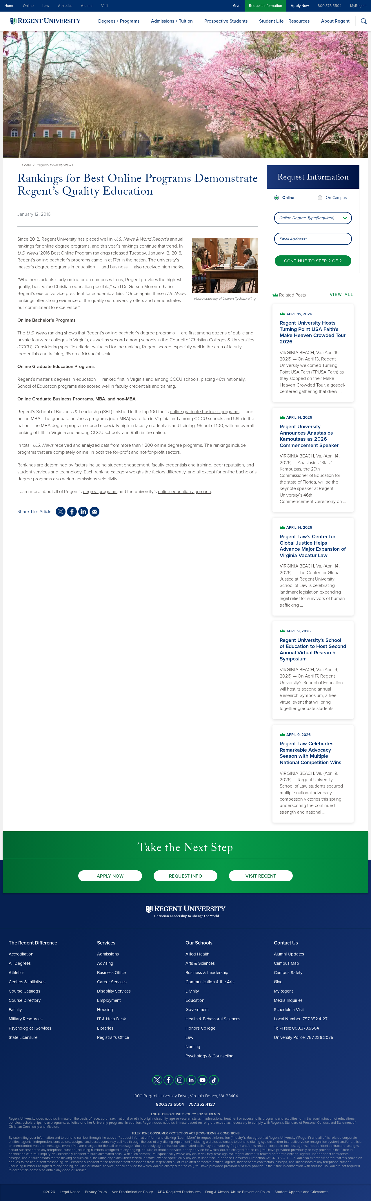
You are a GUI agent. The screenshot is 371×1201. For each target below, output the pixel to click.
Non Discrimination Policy (132, 1192)
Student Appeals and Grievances (301, 1192)
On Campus (336, 197)
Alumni (86, 5)
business (119, 267)
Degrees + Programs (118, 21)
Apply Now (300, 5)
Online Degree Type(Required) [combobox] (306, 217)
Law (45, 5)
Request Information (265, 5)
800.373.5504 (329, 5)
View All (342, 294)
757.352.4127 (202, 1104)
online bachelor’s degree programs (140, 333)
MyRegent (358, 5)
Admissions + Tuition (172, 21)
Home (9, 5)
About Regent (335, 21)
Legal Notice (70, 1192)
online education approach (184, 492)
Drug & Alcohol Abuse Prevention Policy (237, 1192)
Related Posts (292, 295)
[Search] (364, 21)
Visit (104, 5)
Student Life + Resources (284, 21)
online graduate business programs (204, 412)
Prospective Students (226, 21)
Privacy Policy (96, 1192)
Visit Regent (260, 876)
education (85, 267)
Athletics (65, 5)
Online (28, 5)
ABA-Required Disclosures (179, 1192)
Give (236, 5)
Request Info (185, 876)
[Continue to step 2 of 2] (313, 260)
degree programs (100, 492)
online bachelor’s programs (63, 260)
